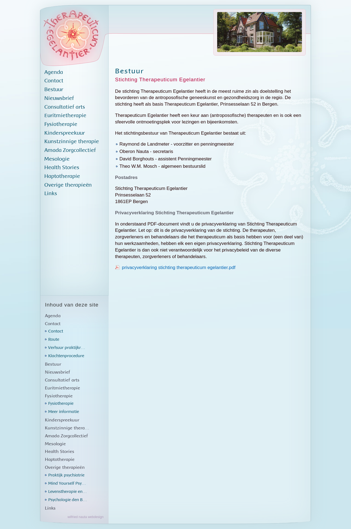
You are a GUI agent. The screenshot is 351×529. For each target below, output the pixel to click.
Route (53, 339)
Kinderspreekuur (64, 133)
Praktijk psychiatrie (66, 475)
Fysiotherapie (60, 124)
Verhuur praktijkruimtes (68, 348)
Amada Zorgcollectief (70, 150)
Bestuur (53, 89)
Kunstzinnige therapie (71, 141)
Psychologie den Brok (68, 500)
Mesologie (57, 159)
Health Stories (61, 167)
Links (50, 193)
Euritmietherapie (65, 115)
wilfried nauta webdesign (85, 517)
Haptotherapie (62, 176)
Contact (53, 80)
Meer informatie (63, 412)
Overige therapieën (68, 185)
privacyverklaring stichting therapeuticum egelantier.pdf (179, 267)
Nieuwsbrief (59, 98)
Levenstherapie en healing (68, 492)
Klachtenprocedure (66, 356)
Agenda (53, 72)
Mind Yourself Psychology (68, 483)
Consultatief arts (64, 107)
